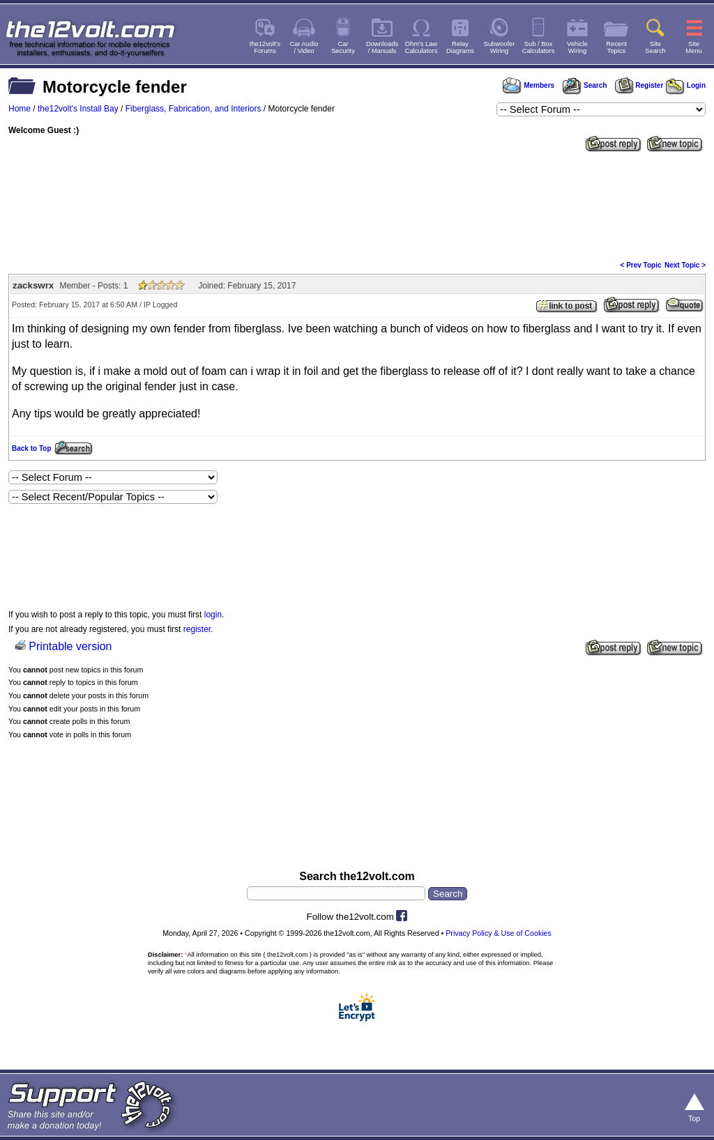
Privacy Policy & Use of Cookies (499, 933)
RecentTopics (616, 47)
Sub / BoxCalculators (538, 47)
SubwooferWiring (499, 47)
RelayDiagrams (460, 47)
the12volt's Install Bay (78, 109)
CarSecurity (343, 47)
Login (686, 85)
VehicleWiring (577, 47)
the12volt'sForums (265, 47)
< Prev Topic (641, 265)
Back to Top (31, 448)
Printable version (70, 646)
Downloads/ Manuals (382, 47)
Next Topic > (685, 265)
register (197, 629)
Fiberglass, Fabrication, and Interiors (193, 109)
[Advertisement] (357, 205)
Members (528, 85)
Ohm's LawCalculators (421, 47)
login (213, 614)
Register (639, 85)
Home (19, 109)
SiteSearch (655, 47)
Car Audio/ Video (304, 47)
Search (584, 85)
